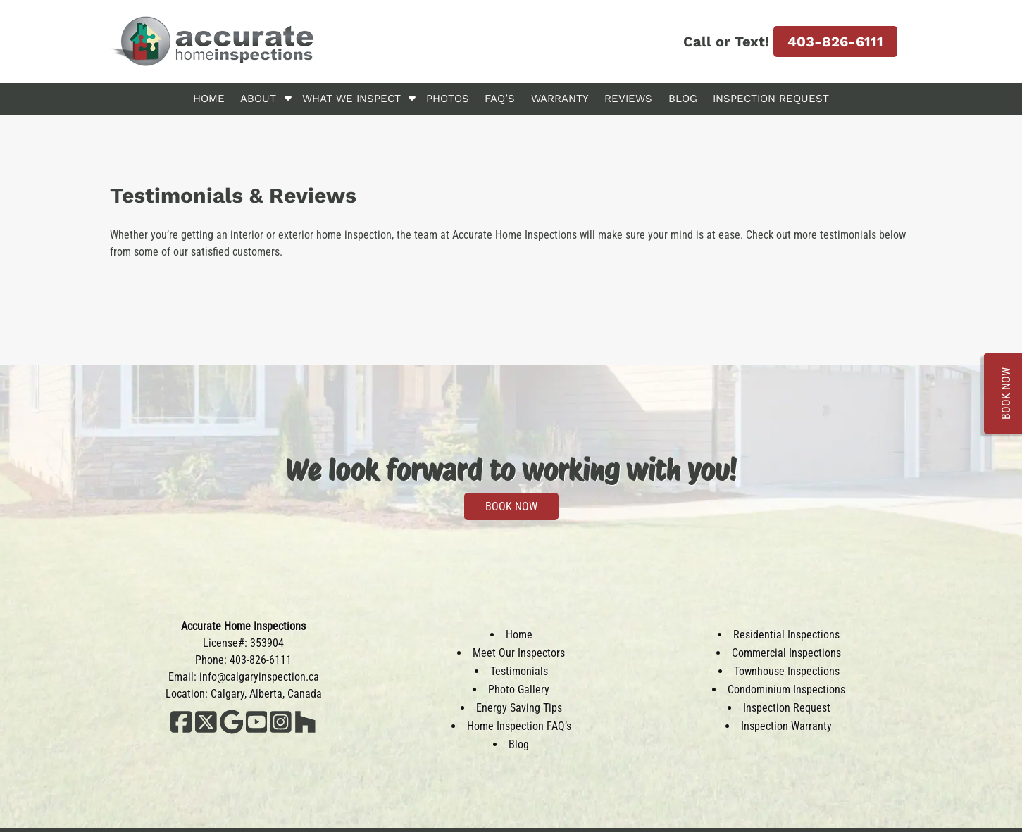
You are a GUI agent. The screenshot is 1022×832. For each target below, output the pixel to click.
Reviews (628, 98)
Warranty (560, 98)
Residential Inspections (786, 634)
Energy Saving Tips (519, 707)
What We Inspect (351, 98)
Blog (682, 98)
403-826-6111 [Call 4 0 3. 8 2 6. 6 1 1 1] (835, 41)
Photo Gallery (518, 689)
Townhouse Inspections (787, 671)
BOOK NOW (511, 506)
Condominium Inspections (786, 689)
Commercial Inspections (786, 653)
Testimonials (519, 671)
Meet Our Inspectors (519, 653)
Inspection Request (771, 98)
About (258, 98)
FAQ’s (500, 98)
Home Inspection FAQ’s (519, 726)
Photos (447, 98)
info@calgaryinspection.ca (259, 676)
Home (209, 98)
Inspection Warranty (786, 726)
